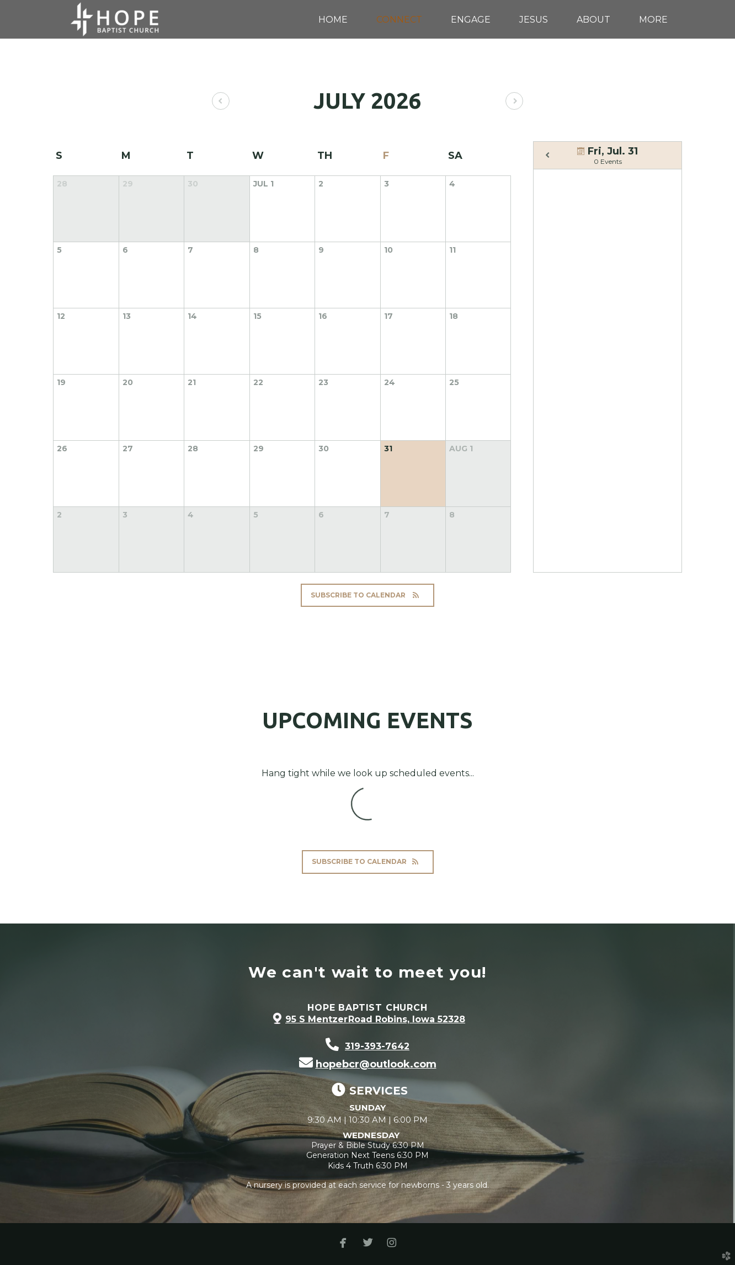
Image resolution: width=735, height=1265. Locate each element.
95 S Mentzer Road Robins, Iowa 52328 (375, 1019)
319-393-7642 (377, 1046)
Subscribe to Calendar (367, 595)
